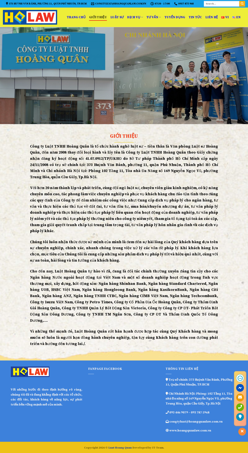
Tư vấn (153, 17)
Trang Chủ (76, 17)
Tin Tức (195, 17)
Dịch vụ (135, 17)
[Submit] (242, 4)
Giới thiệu (98, 17)
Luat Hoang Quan (120, 448)
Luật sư (117, 17)
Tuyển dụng (174, 17)
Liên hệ (211, 17)
